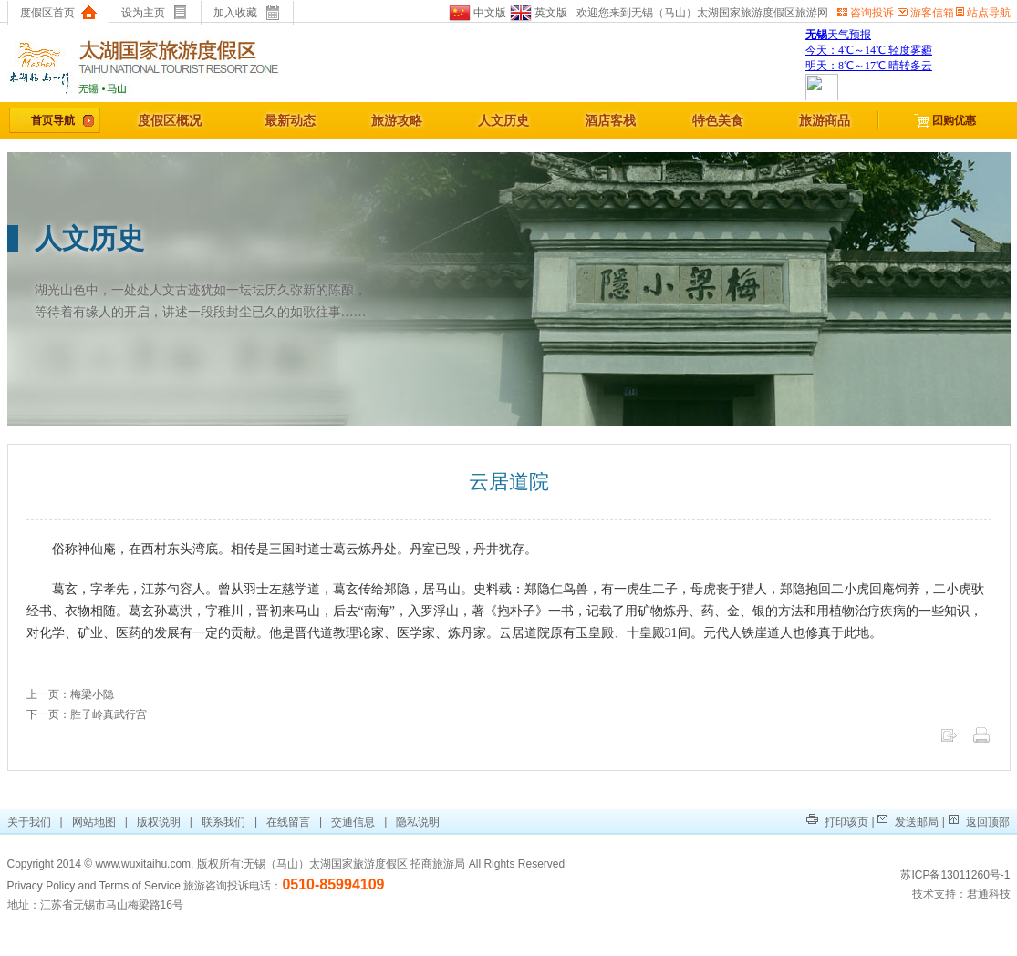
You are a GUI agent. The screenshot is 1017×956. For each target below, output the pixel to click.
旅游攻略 (396, 120)
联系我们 (223, 822)
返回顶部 (979, 822)
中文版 (477, 12)
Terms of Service (140, 885)
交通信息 (353, 822)
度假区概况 (170, 120)
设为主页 (154, 12)
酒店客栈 (610, 120)
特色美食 (717, 120)
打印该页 (837, 822)
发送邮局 (908, 822)
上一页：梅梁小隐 (70, 694)
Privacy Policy (41, 885)
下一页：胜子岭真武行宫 (86, 714)
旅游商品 (824, 120)
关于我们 (30, 822)
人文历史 (503, 120)
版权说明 (159, 822)
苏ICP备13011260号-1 (955, 875)
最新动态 (290, 120)
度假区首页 (58, 12)
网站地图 (94, 822)
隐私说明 (418, 822)
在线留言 (288, 822)
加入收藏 (246, 12)
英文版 (536, 12)
